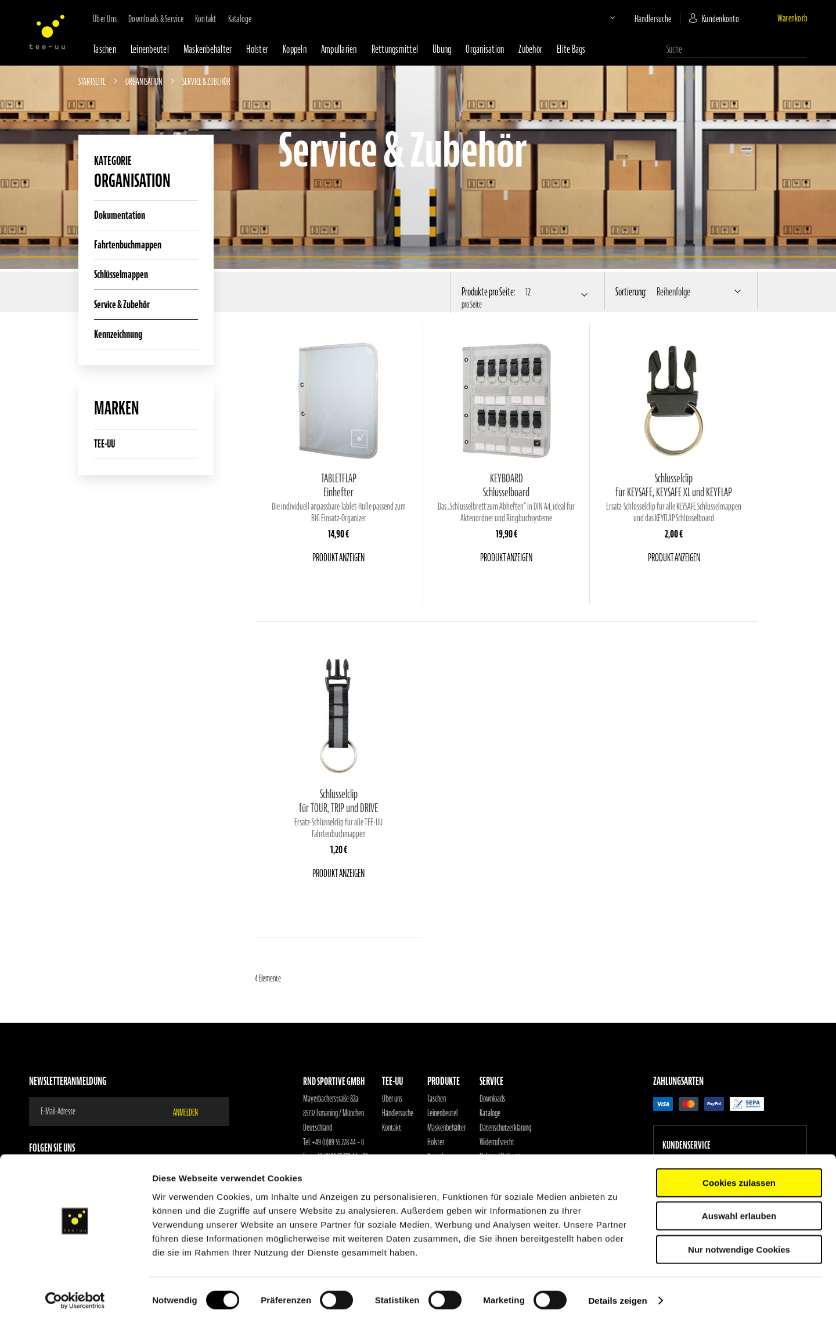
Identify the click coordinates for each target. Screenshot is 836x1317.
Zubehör (530, 49)
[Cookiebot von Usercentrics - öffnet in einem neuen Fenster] (75, 1294)
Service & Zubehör (122, 304)
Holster (257, 49)
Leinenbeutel (150, 49)
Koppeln (295, 49)
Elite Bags (571, 49)
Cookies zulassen (739, 1176)
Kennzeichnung (118, 334)
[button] (602, 17)
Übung (442, 49)
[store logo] (47, 32)
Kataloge (240, 18)
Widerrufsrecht (497, 1142)
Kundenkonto (720, 18)
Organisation (485, 49)
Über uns (105, 18)
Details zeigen (617, 1294)
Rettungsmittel (395, 49)
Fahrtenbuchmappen (127, 244)
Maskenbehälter (207, 49)
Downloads (492, 1099)
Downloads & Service (155, 18)
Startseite (92, 81)
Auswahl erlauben (739, 1210)
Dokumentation (119, 215)
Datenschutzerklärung (505, 1128)
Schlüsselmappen (121, 274)
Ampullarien (339, 49)
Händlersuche (653, 18)
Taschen (104, 49)
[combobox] (736, 49)
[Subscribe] (192, 1111)
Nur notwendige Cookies (739, 1243)
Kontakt (206, 18)
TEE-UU (104, 443)
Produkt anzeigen (338, 557)
